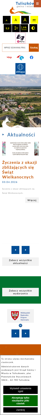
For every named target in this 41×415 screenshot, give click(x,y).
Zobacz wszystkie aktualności (20, 261)
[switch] (34, 20)
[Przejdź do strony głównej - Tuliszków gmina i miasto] (20, 9)
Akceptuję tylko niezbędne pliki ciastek (20, 400)
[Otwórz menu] (37, 3)
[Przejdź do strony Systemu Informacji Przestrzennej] (20, 68)
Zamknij (20, 409)
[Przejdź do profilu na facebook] (31, 57)
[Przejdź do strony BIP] (9, 57)
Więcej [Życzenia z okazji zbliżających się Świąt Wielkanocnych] (32, 200)
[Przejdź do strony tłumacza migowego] (20, 38)
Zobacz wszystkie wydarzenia (20, 292)
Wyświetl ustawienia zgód (20, 390)
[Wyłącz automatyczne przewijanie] (20, 325)
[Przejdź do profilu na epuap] (20, 57)
